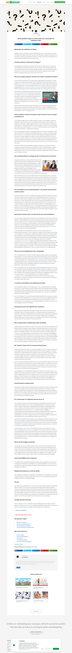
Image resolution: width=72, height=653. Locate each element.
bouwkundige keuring (39, 87)
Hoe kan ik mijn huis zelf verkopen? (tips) (25, 527)
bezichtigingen (17, 333)
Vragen (39, 34)
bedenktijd (47, 108)
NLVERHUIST (36, 33)
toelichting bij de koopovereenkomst (21, 240)
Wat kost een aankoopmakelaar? (23, 524)
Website (18, 567)
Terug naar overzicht (18, 544)
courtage (24, 134)
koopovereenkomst (52, 226)
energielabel (25, 428)
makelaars (43, 53)
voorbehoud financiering (28, 87)
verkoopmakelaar (34, 127)
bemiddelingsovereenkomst (19, 275)
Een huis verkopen (20, 535)
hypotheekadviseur (25, 94)
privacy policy (27, 649)
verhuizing (29, 505)
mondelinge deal (40, 258)
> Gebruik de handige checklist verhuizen (22, 514)
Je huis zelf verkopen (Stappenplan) (24, 541)
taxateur (32, 205)
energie (50, 365)
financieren (33, 409)
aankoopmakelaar (26, 83)
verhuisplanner (25, 503)
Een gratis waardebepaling (22, 536)
